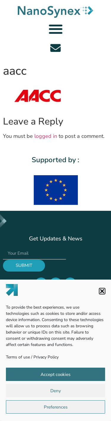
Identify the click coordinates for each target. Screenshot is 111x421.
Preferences (55, 407)
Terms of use (18, 357)
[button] (102, 291)
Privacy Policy (46, 357)
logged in (45, 136)
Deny (55, 391)
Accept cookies (55, 374)
